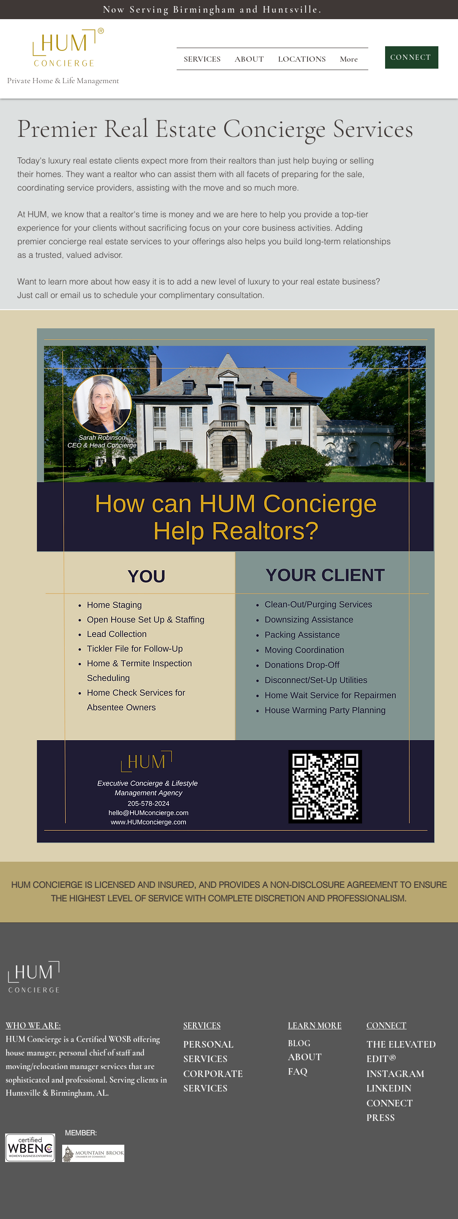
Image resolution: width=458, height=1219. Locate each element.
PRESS (380, 1118)
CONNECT (389, 1103)
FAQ (298, 1071)
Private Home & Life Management (63, 80)
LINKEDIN (388, 1088)
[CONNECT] (411, 57)
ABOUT (305, 1057)
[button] (302, 59)
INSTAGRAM (395, 1074)
